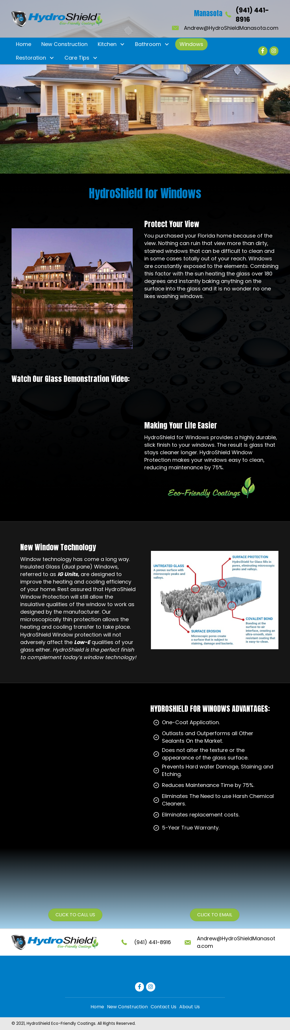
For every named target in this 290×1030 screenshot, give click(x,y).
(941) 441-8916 (152, 942)
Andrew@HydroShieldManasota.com (231, 28)
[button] (122, 44)
